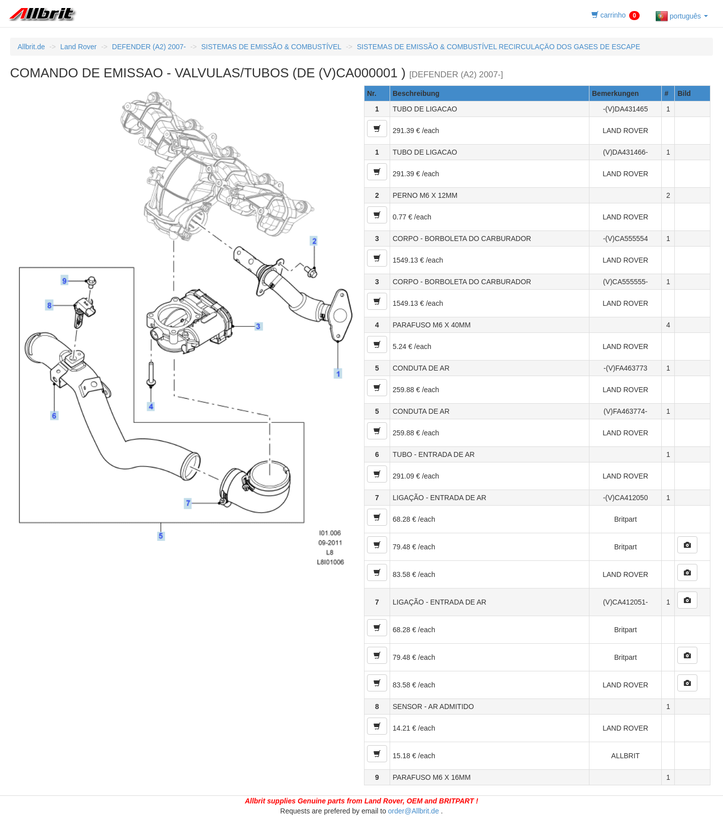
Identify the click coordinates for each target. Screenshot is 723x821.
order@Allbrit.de (413, 811)
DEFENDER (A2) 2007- (149, 47)
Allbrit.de (31, 47)
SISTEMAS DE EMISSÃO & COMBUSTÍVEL (271, 47)
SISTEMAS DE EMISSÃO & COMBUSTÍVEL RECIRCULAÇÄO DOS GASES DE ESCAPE (498, 47)
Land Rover (78, 47)
